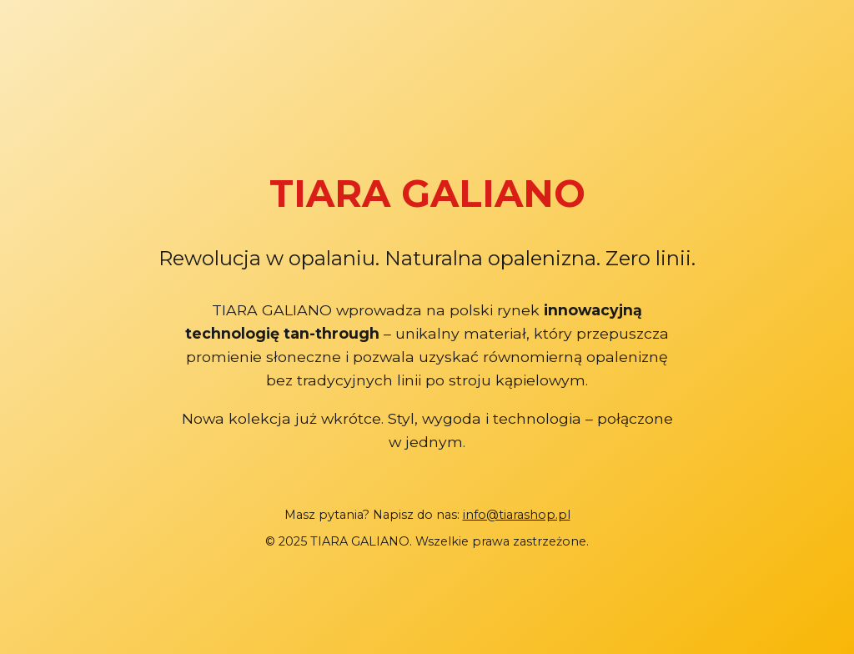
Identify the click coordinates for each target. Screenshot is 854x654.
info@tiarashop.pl (516, 514)
